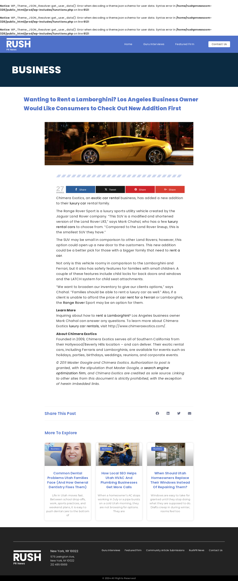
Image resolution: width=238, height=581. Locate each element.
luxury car (78, 203)
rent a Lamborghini (112, 315)
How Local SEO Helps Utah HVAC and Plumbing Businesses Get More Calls (119, 480)
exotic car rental (105, 198)
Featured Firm (185, 44)
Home (128, 44)
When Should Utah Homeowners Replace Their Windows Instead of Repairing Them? (170, 480)
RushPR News (196, 550)
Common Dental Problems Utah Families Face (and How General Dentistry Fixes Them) (67, 480)
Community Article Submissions (165, 550)
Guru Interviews (153, 44)
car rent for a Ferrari (137, 297)
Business (36, 70)
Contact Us (215, 550)
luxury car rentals (84, 326)
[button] (157, 413)
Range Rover (74, 302)
